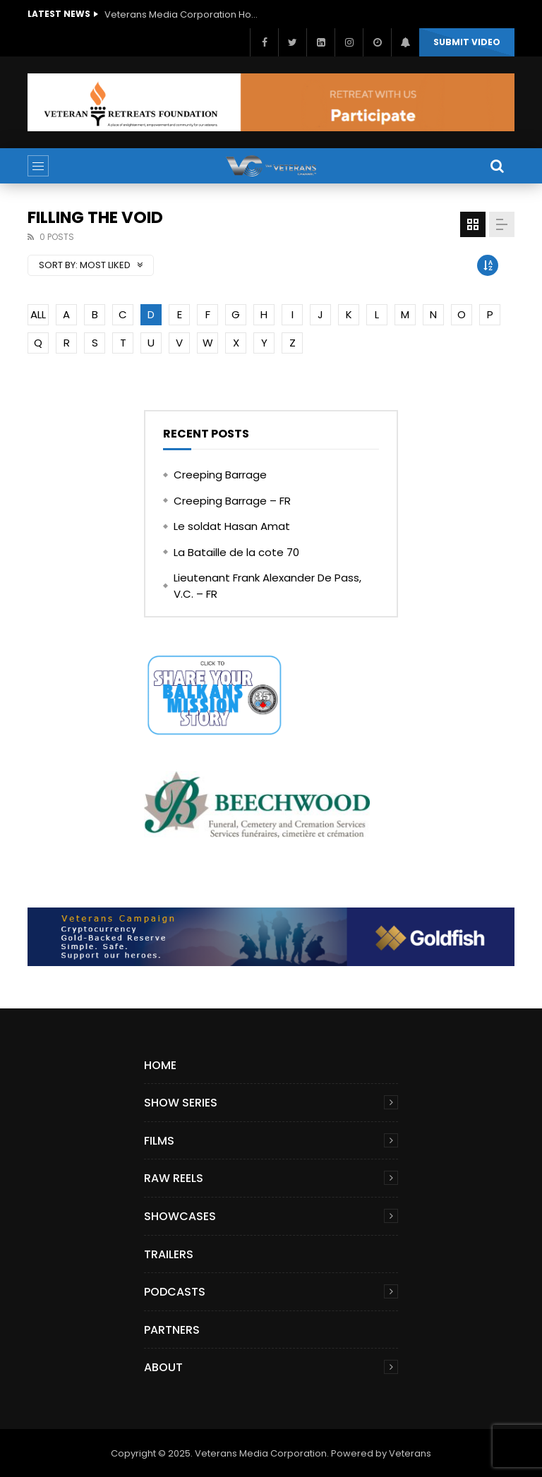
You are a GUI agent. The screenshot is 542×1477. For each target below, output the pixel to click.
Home (160, 1065)
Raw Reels (173, 1178)
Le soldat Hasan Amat (232, 526)
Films (159, 1141)
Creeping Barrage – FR (232, 500)
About (163, 1367)
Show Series (180, 1103)
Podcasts (174, 1292)
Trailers (168, 1254)
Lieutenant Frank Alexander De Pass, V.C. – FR (267, 585)
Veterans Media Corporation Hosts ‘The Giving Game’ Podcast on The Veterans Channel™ (182, 14)
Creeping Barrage (220, 474)
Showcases (180, 1216)
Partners (172, 1330)
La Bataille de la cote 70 (236, 552)
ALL (38, 314)
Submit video (466, 42)
